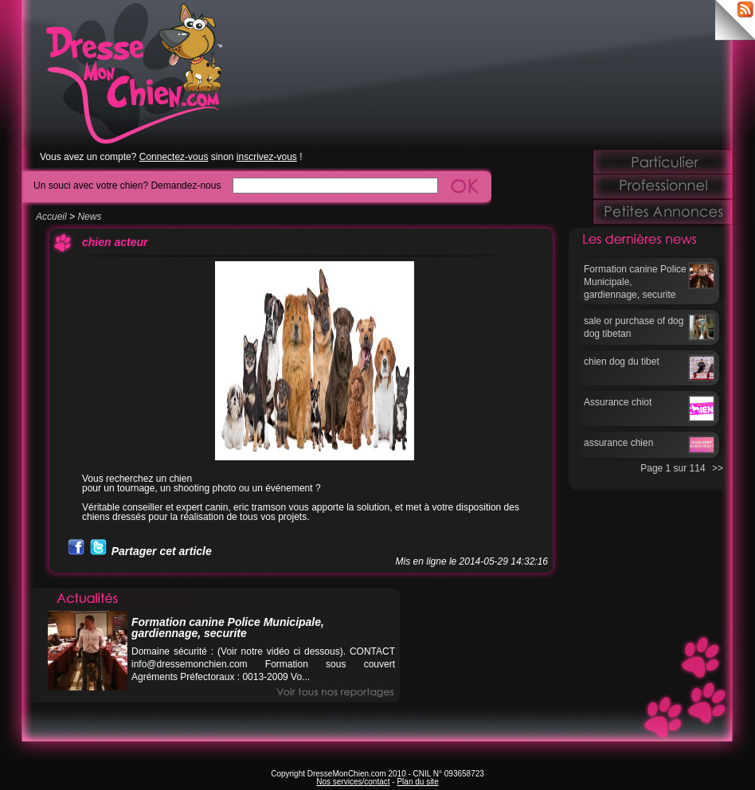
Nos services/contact (352, 781)
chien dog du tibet (621, 361)
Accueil (51, 216)
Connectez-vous (174, 156)
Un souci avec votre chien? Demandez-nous (127, 185)
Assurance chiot (617, 402)
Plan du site (417, 781)
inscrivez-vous (267, 156)
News (89, 216)
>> (717, 468)
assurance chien (618, 442)
